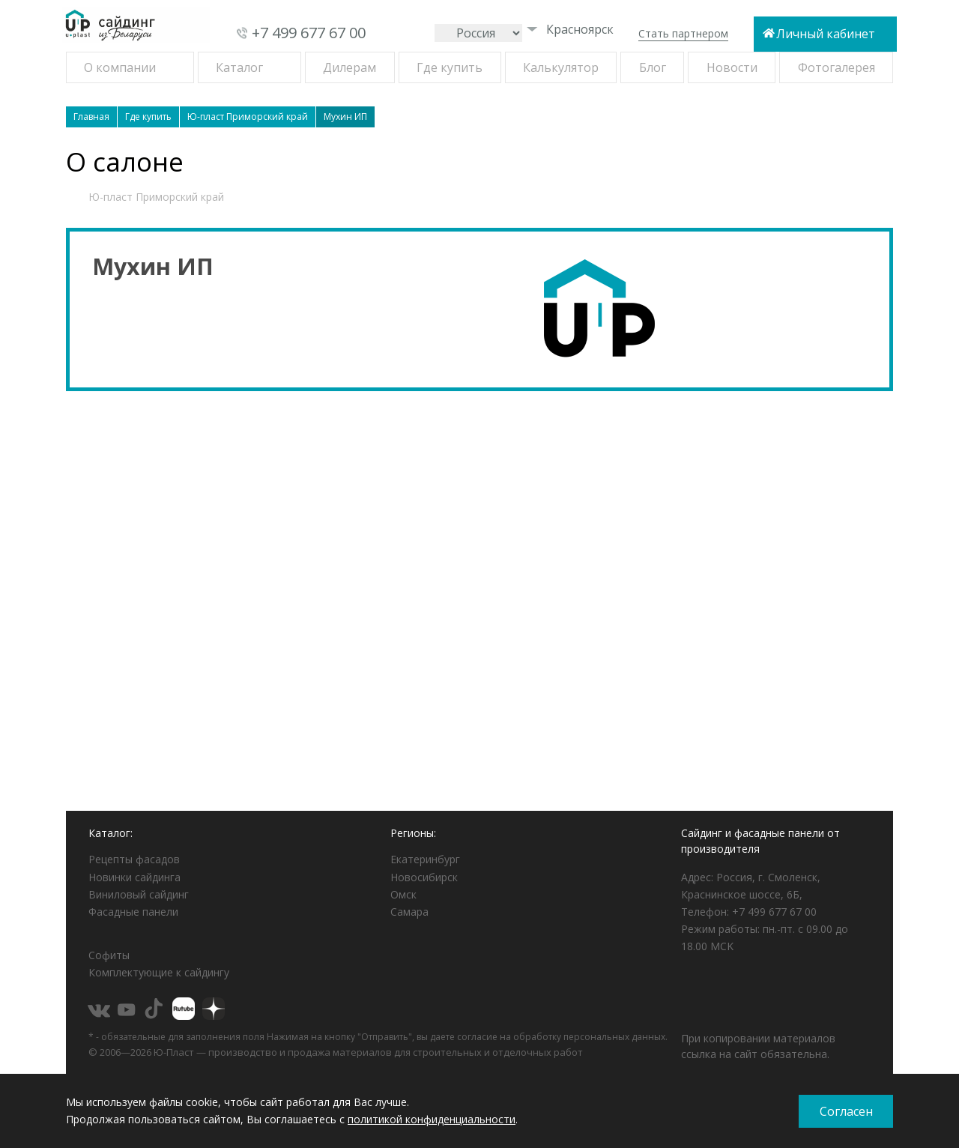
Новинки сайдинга (134, 877)
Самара (409, 911)
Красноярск (570, 29)
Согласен (846, 1111)
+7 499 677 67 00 (309, 32)
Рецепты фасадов (134, 859)
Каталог (239, 67)
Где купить (449, 67)
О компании (120, 67)
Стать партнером (683, 33)
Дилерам (349, 67)
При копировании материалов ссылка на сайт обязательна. (758, 1046)
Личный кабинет (825, 33)
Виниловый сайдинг (138, 894)
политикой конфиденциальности (431, 1119)
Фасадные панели (133, 911)
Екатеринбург (425, 859)
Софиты (109, 955)
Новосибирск (424, 877)
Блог (652, 67)
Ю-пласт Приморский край (156, 197)
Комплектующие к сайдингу (158, 972)
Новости (732, 67)
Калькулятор (561, 67)
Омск (403, 894)
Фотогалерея (836, 67)
